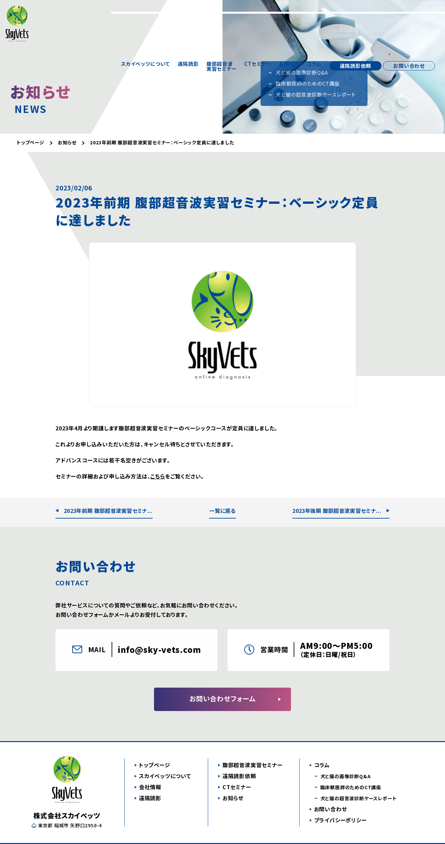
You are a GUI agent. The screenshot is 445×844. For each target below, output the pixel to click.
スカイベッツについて (145, 13)
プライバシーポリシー (340, 820)
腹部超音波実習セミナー (221, 13)
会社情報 (150, 787)
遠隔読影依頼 (356, 13)
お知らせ (289, 13)
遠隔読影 (188, 13)
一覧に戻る (222, 511)
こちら (157, 476)
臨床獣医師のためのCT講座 (350, 787)
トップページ (154, 765)
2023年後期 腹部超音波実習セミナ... (336, 511)
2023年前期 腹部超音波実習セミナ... (108, 511)
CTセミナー (257, 13)
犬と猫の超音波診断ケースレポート (358, 798)
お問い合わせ (409, 13)
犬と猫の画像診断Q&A (345, 776)
